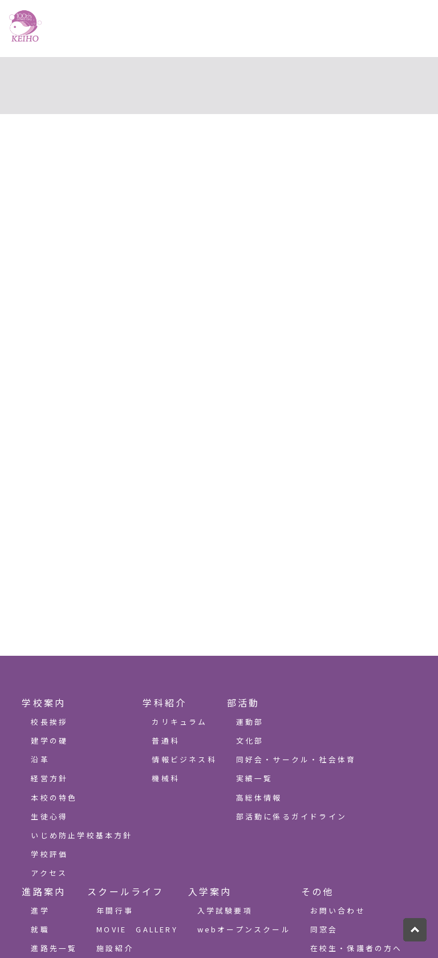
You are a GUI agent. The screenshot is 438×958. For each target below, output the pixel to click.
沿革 (40, 759)
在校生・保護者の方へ (356, 948)
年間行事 (114, 910)
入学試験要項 (225, 910)
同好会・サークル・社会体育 (296, 759)
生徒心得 (49, 816)
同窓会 (324, 929)
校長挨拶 (49, 721)
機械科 (166, 778)
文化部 (250, 740)
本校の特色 (54, 797)
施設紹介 (114, 948)
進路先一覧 (54, 948)
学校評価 (49, 854)
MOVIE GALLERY (137, 929)
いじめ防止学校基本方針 (81, 835)
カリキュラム (179, 721)
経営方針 (49, 778)
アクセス (49, 872)
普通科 (166, 740)
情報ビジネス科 (184, 759)
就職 (40, 929)
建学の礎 (49, 740)
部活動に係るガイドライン (291, 816)
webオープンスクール (244, 929)
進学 (40, 910)
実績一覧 (254, 778)
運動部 (250, 721)
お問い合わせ (338, 910)
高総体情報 (259, 797)
